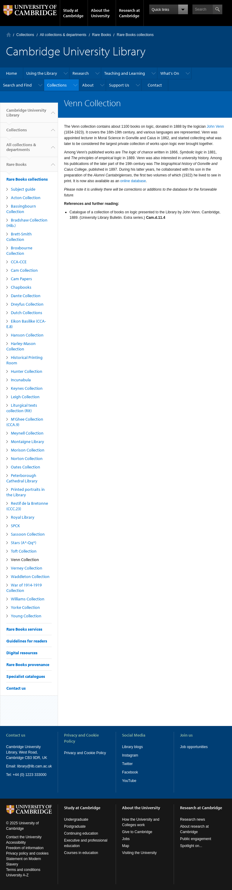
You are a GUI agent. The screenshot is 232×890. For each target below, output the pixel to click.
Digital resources (21, 652)
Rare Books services (24, 629)
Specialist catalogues (25, 676)
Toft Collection (24, 551)
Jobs (126, 839)
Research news (192, 819)
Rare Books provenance (27, 664)
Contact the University (23, 837)
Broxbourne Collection (19, 250)
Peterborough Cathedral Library (21, 478)
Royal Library (22, 517)
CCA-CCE (19, 261)
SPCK (15, 525)
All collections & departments (63, 35)
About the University (100, 13)
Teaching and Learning (124, 73)
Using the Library (41, 73)
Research (80, 73)
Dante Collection (25, 295)
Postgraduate (74, 826)
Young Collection (26, 616)
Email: (11, 766)
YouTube (129, 781)
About (88, 85)
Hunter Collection (26, 371)
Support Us (119, 85)
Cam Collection (24, 270)
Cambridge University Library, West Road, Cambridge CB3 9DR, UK (26, 752)
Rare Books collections (135, 35)
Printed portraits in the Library (25, 492)
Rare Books (101, 35)
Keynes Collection (27, 388)
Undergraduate (76, 819)
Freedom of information (25, 848)
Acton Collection (25, 197)
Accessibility (16, 842)
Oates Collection (25, 467)
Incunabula (21, 380)
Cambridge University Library (26, 115)
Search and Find (17, 85)
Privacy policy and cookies (27, 853)
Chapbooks (21, 287)
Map (125, 846)
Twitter (127, 764)
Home (8, 34)
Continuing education (81, 833)
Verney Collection (26, 568)
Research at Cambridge (129, 13)
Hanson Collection (27, 335)
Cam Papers (21, 278)
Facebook (130, 772)
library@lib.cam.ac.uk (34, 766)
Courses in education (81, 853)
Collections (25, 35)
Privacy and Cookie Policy (85, 753)
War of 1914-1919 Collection (24, 587)
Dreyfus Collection (27, 304)
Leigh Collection (25, 396)
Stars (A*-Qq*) (23, 542)
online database (133, 181)
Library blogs (132, 747)
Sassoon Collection (28, 534)
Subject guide (23, 189)
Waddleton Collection (30, 576)
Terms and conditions (23, 870)
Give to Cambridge (137, 832)
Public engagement (195, 839)
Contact (155, 85)
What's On (169, 73)
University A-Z (17, 875)
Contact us (16, 688)
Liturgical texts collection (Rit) (21, 407)
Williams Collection (27, 599)
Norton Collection (27, 458)
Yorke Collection (25, 607)
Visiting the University (139, 853)
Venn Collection (25, 559)
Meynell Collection (27, 433)
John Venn (215, 126)
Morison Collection (27, 450)
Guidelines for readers (26, 641)
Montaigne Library (27, 441)
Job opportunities (194, 747)
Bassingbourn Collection (21, 208)
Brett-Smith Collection (19, 236)
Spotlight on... (191, 846)
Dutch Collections (26, 312)
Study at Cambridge (73, 13)
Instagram (130, 755)
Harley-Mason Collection (21, 346)
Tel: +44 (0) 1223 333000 (26, 775)
